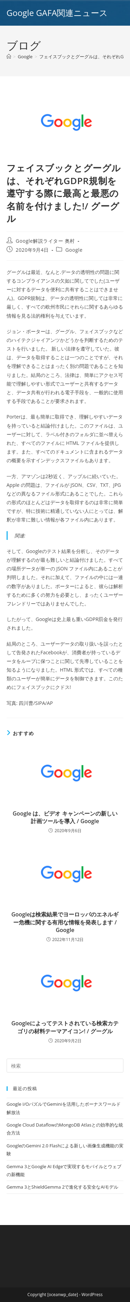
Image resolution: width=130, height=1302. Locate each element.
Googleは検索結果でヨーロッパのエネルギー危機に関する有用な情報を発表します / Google (65, 922)
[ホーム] (9, 56)
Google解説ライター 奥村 (45, 241)
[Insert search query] (65, 1065)
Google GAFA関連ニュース (57, 12)
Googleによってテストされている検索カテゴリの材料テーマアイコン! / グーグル (65, 1027)
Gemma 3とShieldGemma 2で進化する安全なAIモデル (62, 1187)
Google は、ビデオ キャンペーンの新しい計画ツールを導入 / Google (65, 817)
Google (74, 250)
